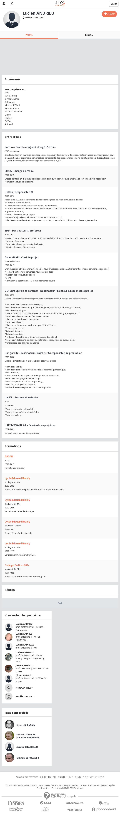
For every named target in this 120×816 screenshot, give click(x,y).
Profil (28, 34)
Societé (55, 785)
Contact (25, 785)
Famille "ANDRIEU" (25, 696)
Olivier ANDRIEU (24, 675)
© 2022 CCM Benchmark (73, 788)
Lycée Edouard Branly (17, 478)
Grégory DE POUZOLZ (27, 757)
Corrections (56, 788)
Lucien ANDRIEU (24, 623)
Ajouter (111, 13)
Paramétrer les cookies (89, 785)
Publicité (34, 785)
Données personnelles (68, 785)
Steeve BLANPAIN (25, 725)
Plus (60, 603)
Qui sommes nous (13, 785)
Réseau (89, 34)
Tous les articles (43, 788)
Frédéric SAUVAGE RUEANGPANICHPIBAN (27, 736)
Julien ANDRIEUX (24, 665)
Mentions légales (108, 785)
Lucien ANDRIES (24, 633)
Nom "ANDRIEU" (24, 687)
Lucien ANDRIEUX (25, 644)
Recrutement (44, 785)
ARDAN (9, 456)
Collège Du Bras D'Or (17, 565)
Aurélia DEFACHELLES (27, 746)
